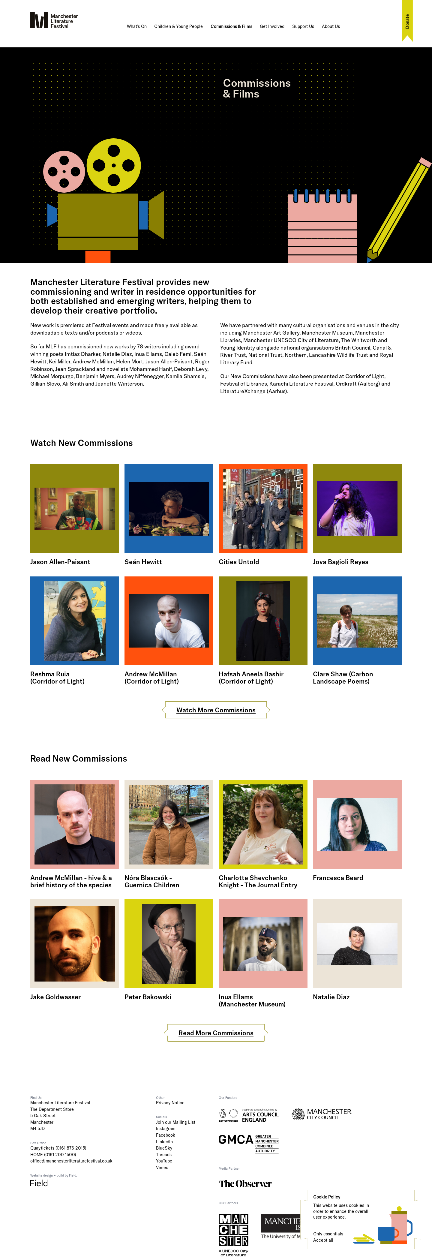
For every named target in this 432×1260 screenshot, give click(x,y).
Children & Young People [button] (178, 26)
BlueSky (164, 1148)
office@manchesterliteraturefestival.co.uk (71, 1161)
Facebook (165, 1135)
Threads (164, 1154)
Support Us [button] (303, 26)
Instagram (166, 1128)
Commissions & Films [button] (231, 26)
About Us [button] (331, 26)
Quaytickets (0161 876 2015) (58, 1148)
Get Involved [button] (272, 26)
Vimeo (162, 1167)
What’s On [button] (137, 26)
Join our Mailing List (175, 1122)
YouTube (164, 1161)
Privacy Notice (170, 1102)
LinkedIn (164, 1141)
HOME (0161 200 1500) (53, 1154)
